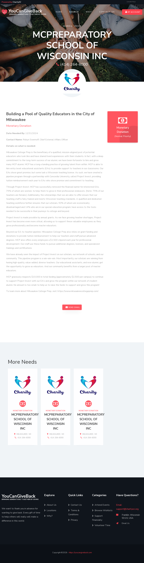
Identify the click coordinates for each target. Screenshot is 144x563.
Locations (50, 510)
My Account (132, 12)
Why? (89, 12)
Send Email (73, 318)
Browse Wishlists (102, 510)
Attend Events (101, 504)
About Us (50, 504)
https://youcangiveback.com (80, 552)
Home (59, 12)
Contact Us (107, 12)
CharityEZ (131, 2)
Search (74, 12)
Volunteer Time (101, 525)
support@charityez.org (127, 508)
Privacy (73, 519)
